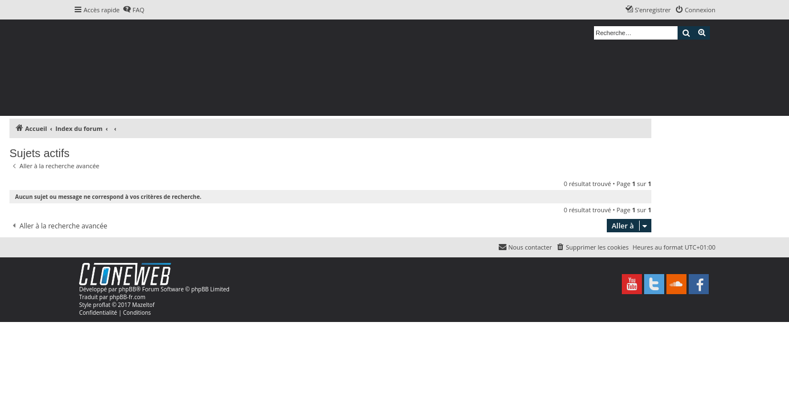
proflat (101, 305)
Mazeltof (143, 305)
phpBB (127, 289)
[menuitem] (133, 10)
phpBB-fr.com (127, 297)
